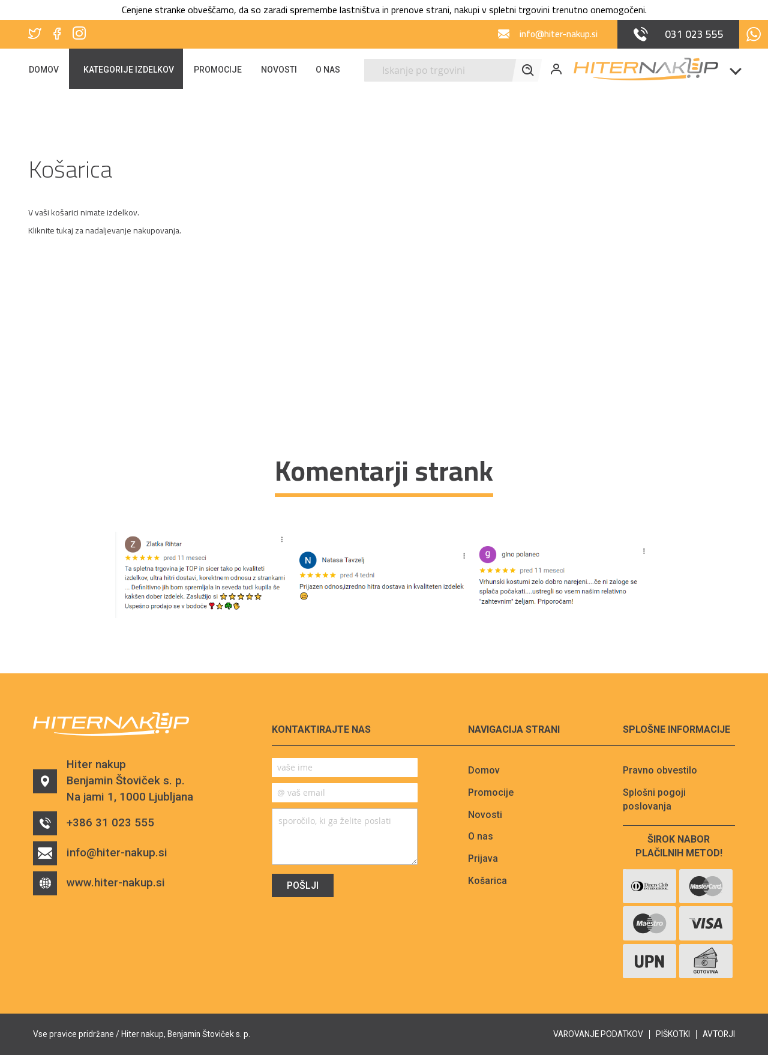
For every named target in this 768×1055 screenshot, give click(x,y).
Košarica (487, 880)
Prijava (483, 858)
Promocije (491, 792)
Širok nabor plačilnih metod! (678, 846)
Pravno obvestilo (660, 770)
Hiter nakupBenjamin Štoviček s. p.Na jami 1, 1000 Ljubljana (114, 781)
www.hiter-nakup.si (99, 885)
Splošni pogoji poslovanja (654, 799)
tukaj (64, 230)
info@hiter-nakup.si (100, 855)
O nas (480, 836)
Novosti (485, 814)
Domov (484, 770)
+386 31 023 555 (94, 825)
